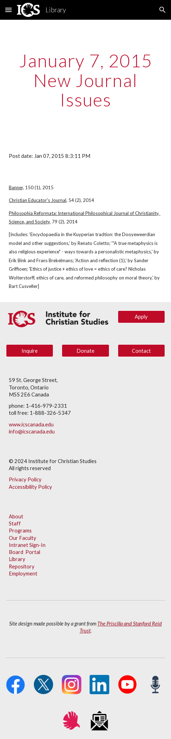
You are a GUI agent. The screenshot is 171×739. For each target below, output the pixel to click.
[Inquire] (29, 351)
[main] (85, 80)
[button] (8, 9)
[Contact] (141, 351)
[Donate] (85, 351)
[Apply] (141, 316)
